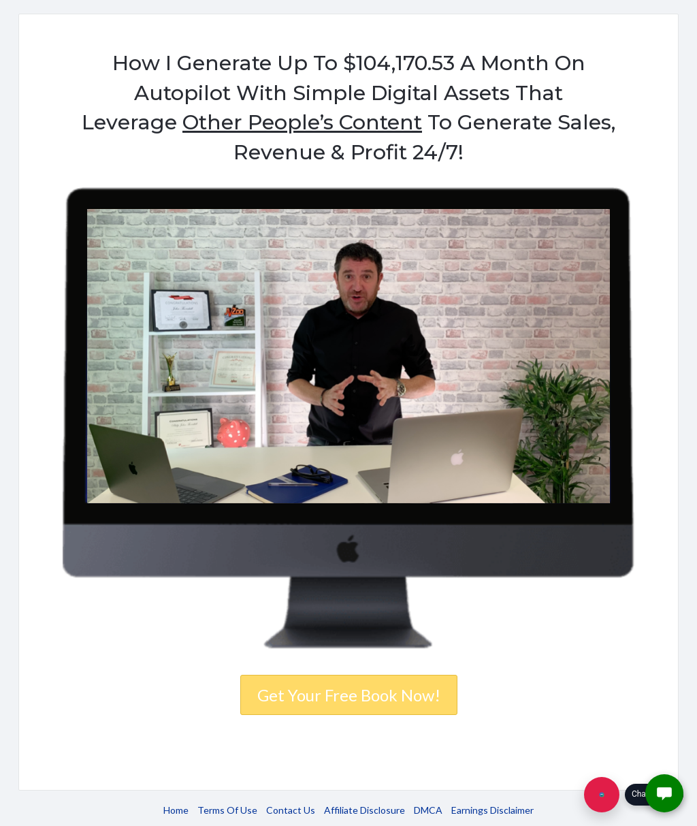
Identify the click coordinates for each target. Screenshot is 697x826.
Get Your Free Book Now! (348, 695)
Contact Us (290, 810)
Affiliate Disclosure (364, 810)
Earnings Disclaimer (492, 810)
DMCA (428, 810)
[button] (664, 793)
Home (176, 810)
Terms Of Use (227, 810)
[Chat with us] (601, 794)
